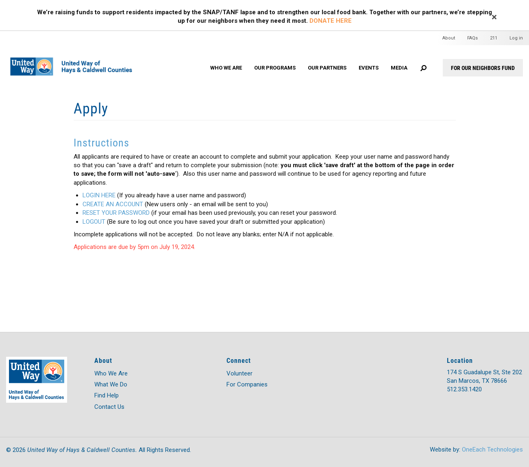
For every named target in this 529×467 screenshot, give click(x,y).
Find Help (106, 395)
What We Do (110, 384)
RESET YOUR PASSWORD (116, 212)
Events (369, 68)
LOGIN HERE (99, 195)
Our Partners (327, 68)
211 (493, 38)
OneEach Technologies (492, 449)
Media (399, 68)
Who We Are (226, 68)
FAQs (472, 38)
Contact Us (109, 406)
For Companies (247, 384)
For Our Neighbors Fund (483, 68)
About (448, 38)
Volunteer (239, 373)
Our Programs (275, 68)
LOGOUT (94, 221)
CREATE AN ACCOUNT (113, 204)
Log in (516, 38)
